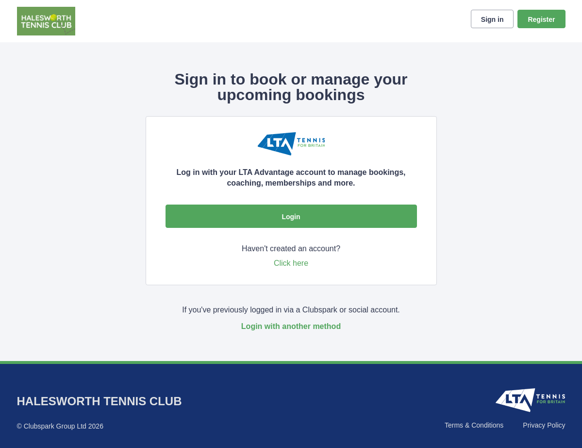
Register (541, 19)
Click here (291, 263)
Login (291, 217)
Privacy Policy (544, 425)
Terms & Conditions (474, 425)
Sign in (492, 19)
